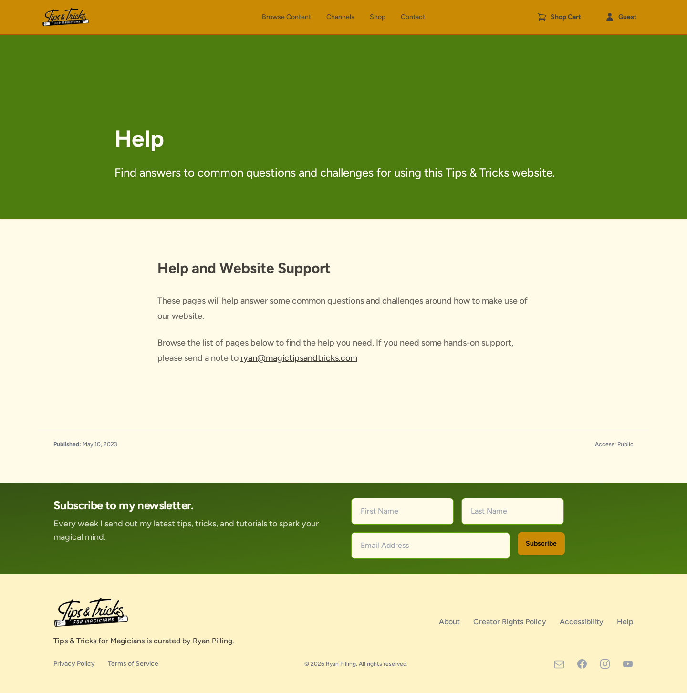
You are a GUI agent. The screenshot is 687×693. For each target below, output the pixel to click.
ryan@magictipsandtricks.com (298, 358)
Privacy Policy (74, 664)
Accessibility (582, 621)
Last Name (489, 510)
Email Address (385, 545)
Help (625, 621)
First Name (379, 510)
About (450, 621)
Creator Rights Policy (510, 621)
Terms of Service (133, 664)
